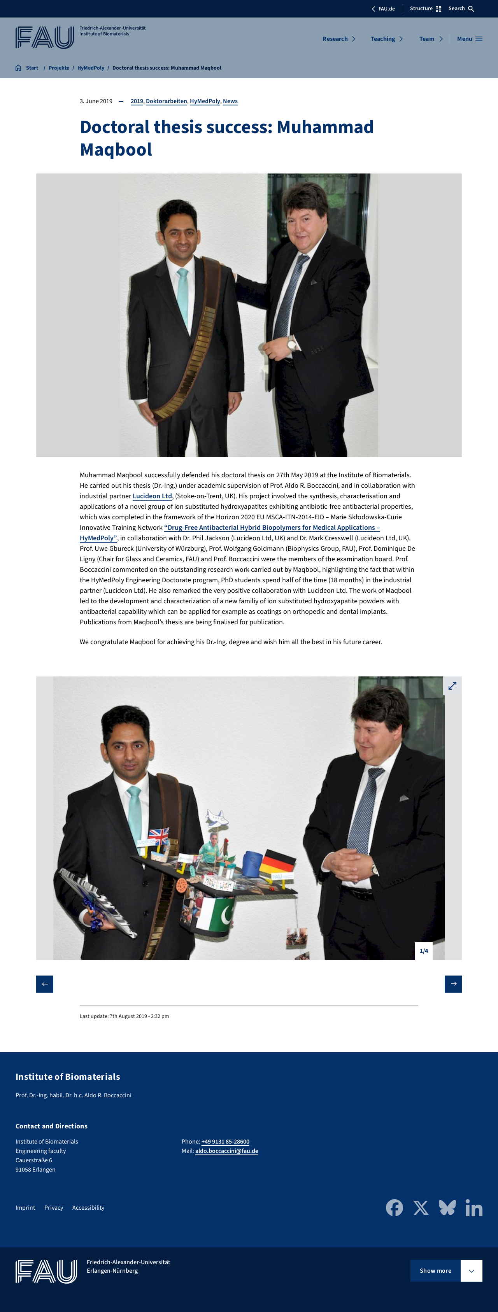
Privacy (53, 1207)
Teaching (383, 39)
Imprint (25, 1207)
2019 (137, 101)
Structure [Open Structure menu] (425, 8)
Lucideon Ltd (152, 496)
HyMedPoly (205, 101)
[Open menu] (469, 38)
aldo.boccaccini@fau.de (226, 1151)
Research (335, 39)
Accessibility (88, 1207)
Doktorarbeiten (166, 101)
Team (427, 39)
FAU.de (383, 9)
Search (461, 8)
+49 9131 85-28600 (225, 1141)
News (230, 101)
